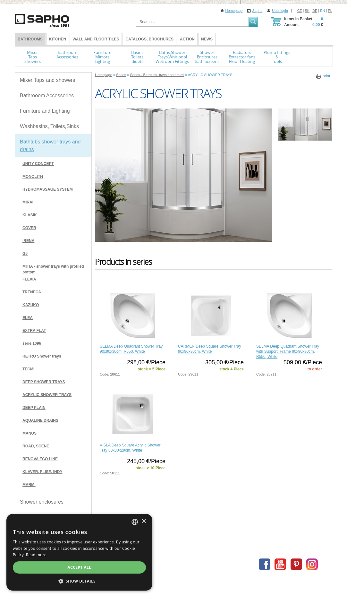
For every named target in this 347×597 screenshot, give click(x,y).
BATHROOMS (30, 39)
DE (314, 11)
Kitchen (57, 39)
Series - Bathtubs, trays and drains (157, 75)
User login (280, 11)
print (326, 76)
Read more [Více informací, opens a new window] (287, 555)
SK (307, 11)
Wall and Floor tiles (95, 39)
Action (187, 39)
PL (330, 11)
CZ (299, 11)
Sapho (257, 11)
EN (322, 11)
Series (121, 75)
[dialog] (173, 558)
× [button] (331, 534)
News (207, 39)
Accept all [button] (173, 567)
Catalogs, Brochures (149, 39)
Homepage (234, 11)
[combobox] (323, 534)
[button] (173, 581)
